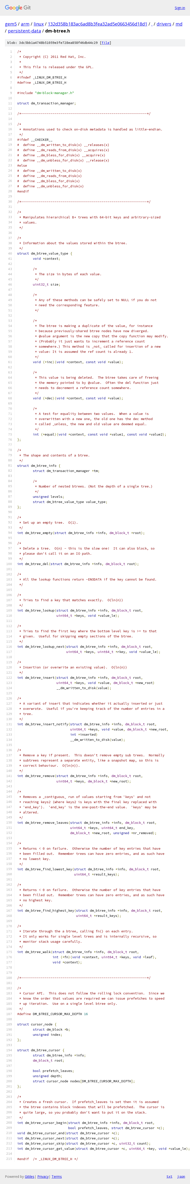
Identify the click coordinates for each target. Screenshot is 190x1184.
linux (39, 24)
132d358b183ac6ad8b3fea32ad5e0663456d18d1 (97, 24)
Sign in (180, 7)
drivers (164, 24)
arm (25, 24)
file (105, 43)
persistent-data (24, 31)
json (181, 1176)
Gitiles (29, 1176)
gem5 (11, 24)
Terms (57, 1176)
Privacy (43, 1176)
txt (169, 1176)
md (179, 24)
